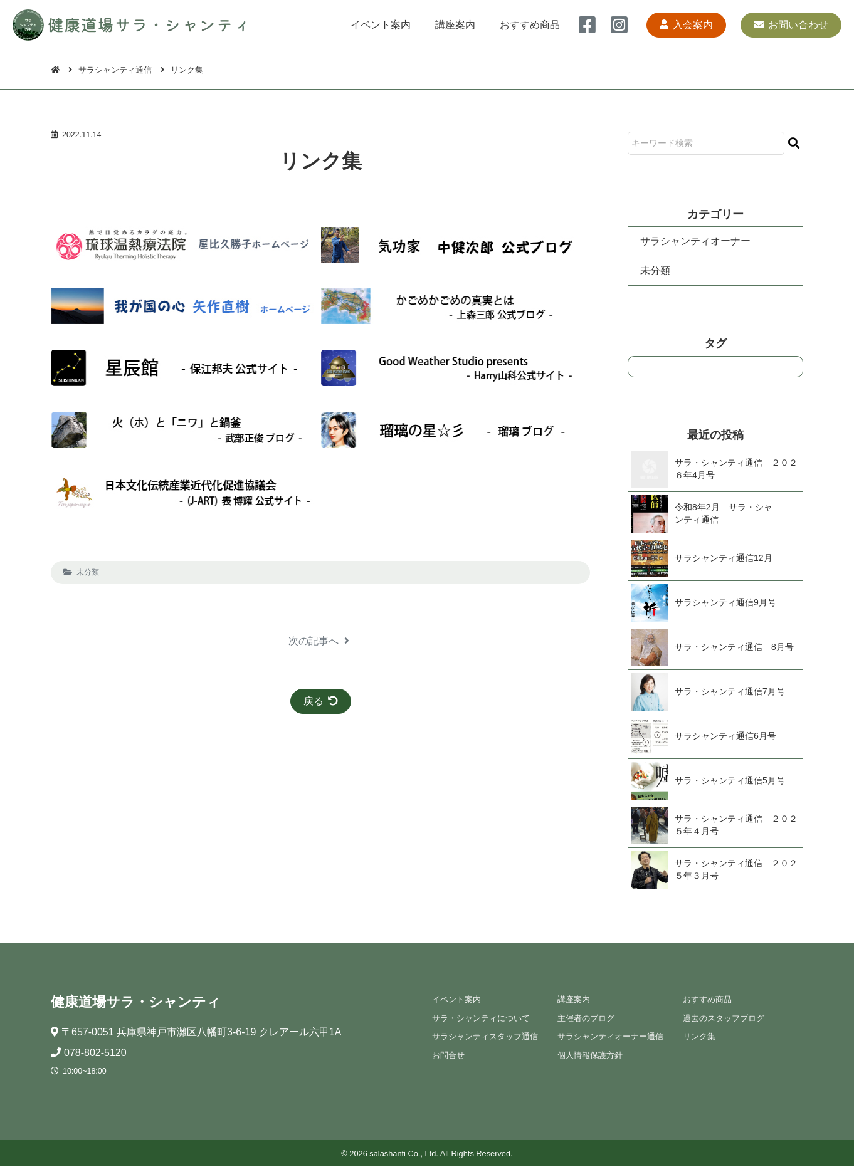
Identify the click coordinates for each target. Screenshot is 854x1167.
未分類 (87, 572)
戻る (320, 701)
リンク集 (698, 1037)
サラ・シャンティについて (480, 1018)
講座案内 (455, 24)
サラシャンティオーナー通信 (610, 1037)
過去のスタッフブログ (723, 1018)
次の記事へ (318, 641)
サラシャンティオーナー (695, 241)
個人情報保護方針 (589, 1055)
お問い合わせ (791, 24)
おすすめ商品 (530, 24)
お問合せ (447, 1055)
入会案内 (685, 24)
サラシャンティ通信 (115, 70)
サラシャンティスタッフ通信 (484, 1037)
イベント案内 (379, 24)
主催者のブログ (585, 1018)
